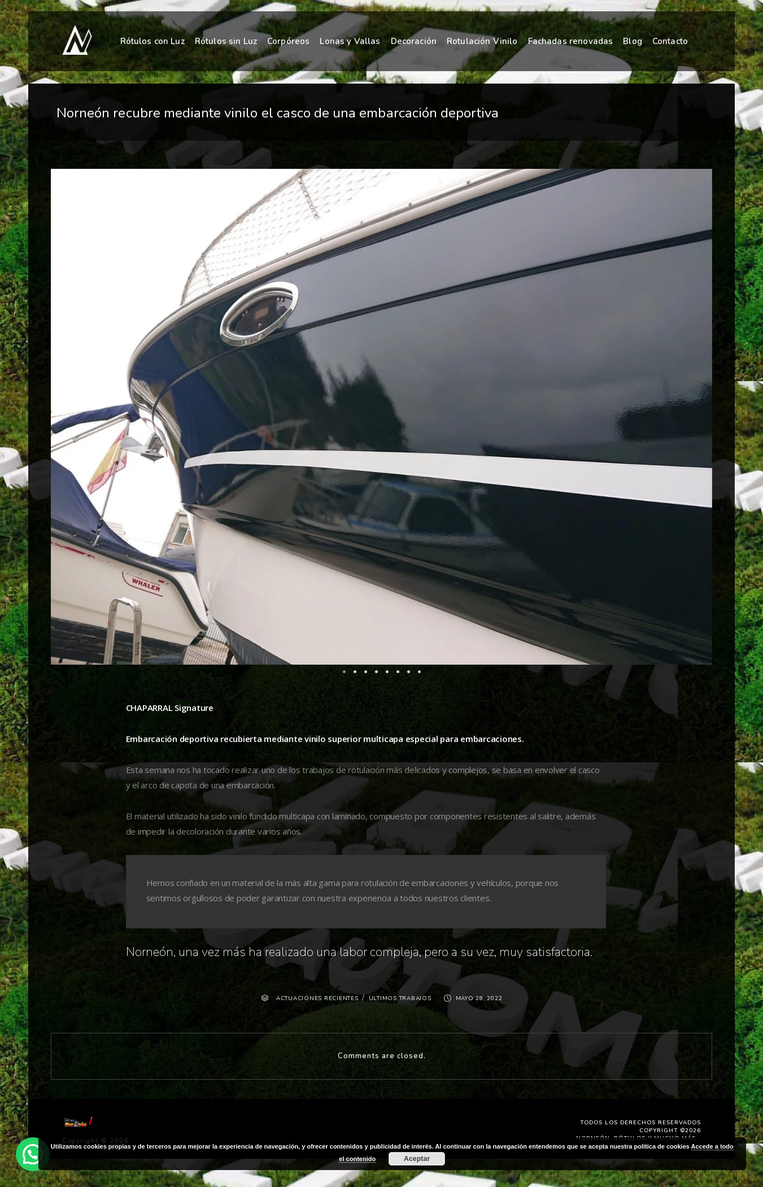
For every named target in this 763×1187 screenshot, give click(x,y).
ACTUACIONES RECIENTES (317, 998)
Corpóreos (288, 40)
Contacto (670, 36)
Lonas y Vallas (350, 40)
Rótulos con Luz (152, 40)
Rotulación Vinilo (482, 38)
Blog (632, 37)
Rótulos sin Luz (226, 40)
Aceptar (417, 1159)
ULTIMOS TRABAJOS (400, 998)
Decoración (414, 39)
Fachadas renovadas (570, 38)
